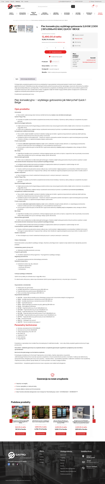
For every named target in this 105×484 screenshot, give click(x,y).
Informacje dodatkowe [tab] (28, 79)
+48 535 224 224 (91, 60)
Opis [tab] (16, 79)
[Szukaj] (73, 6)
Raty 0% (12, 1)
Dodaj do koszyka (55, 52)
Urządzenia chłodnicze (22, 13)
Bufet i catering (11, 13)
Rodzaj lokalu (22, 20)
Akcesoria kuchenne (67, 13)
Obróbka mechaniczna (44, 13)
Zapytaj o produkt (78, 35)
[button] (37, 27)
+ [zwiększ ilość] (63, 48)
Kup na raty (76, 45)
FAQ (22, 1)
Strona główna (16, 20)
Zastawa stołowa (78, 13)
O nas (2, 1)
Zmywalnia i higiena (89, 13)
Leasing (7, 1)
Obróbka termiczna (56, 13)
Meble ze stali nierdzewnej (33, 13)
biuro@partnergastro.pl (89, 62)
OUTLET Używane (100, 13)
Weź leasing (77, 42)
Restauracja (28, 20)
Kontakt (26, 1)
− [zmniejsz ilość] (47, 48)
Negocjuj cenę (77, 38)
